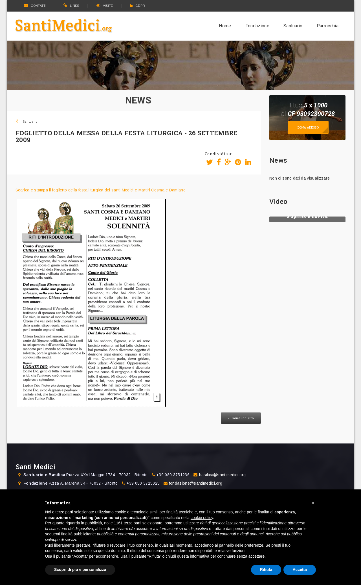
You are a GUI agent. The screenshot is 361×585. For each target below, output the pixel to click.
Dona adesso (308, 127)
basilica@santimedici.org (222, 475)
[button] (313, 502)
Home (225, 25)
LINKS (71, 5)
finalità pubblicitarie (78, 534)
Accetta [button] (299, 569)
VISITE (104, 5)
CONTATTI (35, 5)
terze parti (132, 523)
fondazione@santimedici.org (195, 483)
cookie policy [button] (202, 517)
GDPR (137, 5)
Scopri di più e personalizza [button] (80, 569)
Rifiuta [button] (266, 569)
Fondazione (257, 25)
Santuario (293, 25)
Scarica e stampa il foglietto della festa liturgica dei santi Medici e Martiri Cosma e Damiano (101, 190)
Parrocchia (327, 25)
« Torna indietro (241, 418)
